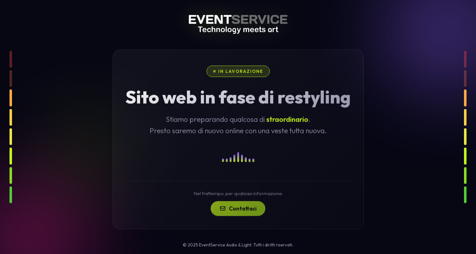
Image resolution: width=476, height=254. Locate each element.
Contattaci (238, 215)
